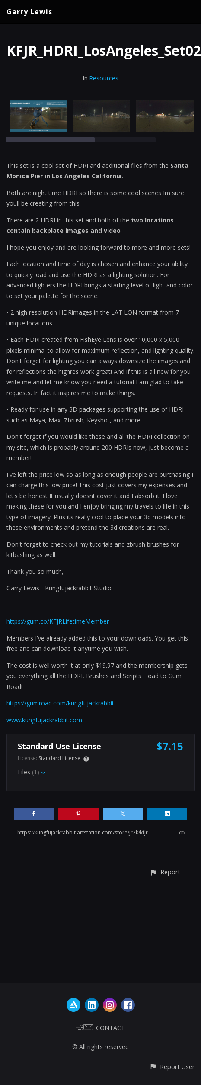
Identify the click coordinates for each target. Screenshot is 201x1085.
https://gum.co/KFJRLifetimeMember (57, 621)
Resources (103, 78)
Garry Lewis (29, 11)
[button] (165, 872)
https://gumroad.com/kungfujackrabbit (60, 703)
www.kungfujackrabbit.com (44, 720)
